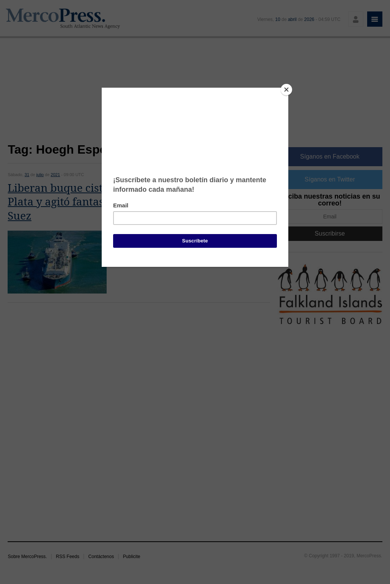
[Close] (286, 89)
